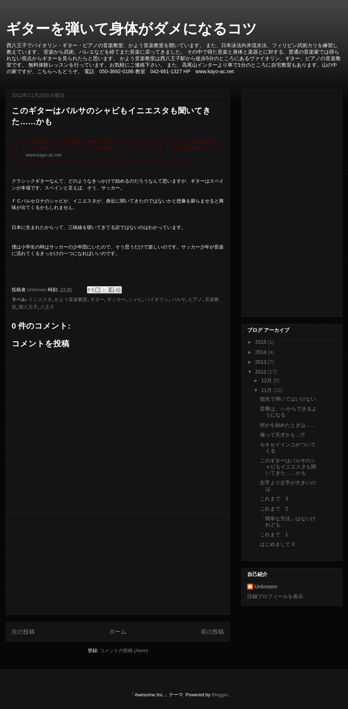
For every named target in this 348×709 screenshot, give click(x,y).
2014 (261, 352)
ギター (97, 299)
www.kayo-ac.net (43, 155)
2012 (261, 372)
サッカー (116, 299)
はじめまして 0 (277, 544)
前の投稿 (212, 632)
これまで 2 (274, 509)
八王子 (47, 307)
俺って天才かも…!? (282, 435)
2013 (261, 362)
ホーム (118, 632)
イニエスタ (40, 299)
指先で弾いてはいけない (288, 399)
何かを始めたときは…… (288, 425)
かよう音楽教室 (70, 299)
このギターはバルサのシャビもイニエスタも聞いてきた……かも (288, 467)
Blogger (220, 694)
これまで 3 (274, 498)
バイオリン (157, 299)
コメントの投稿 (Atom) (124, 650)
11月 (267, 390)
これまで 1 (274, 534)
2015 (261, 342)
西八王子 (28, 307)
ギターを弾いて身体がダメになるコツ (131, 29)
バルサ (178, 299)
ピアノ (195, 299)
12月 (267, 380)
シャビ (135, 299)
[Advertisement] (117, 563)
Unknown (265, 586)
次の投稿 (23, 632)
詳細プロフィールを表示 (275, 596)
